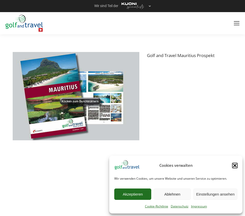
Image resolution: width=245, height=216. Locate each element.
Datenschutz (180, 206)
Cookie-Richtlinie (156, 206)
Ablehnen (172, 194)
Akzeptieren (133, 194)
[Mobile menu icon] (236, 23)
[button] (234, 165)
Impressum (199, 206)
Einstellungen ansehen (215, 194)
